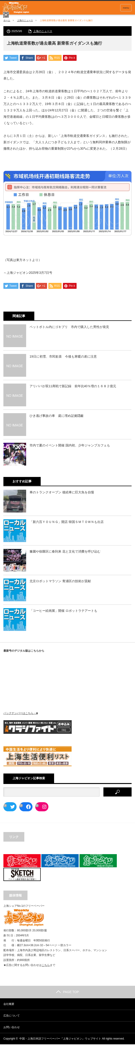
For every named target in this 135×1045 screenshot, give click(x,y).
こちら (46, 965)
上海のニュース (25, 20)
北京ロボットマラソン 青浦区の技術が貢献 (60, 582)
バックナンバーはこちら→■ (20, 713)
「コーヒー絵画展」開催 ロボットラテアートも (63, 611)
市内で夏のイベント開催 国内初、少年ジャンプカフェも (70, 446)
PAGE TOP (67, 992)
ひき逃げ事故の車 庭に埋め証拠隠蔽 (57, 416)
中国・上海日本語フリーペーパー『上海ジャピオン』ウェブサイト (60, 1039)
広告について (11, 1016)
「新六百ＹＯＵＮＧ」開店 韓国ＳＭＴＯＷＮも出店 (67, 522)
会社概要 (8, 1004)
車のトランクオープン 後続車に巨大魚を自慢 (62, 493)
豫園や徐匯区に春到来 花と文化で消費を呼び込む (65, 552)
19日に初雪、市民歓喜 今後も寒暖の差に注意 (63, 357)
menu (126, 7)
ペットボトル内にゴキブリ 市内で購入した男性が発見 (69, 327)
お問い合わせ (11, 1028)
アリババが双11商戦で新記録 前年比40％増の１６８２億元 (73, 387)
